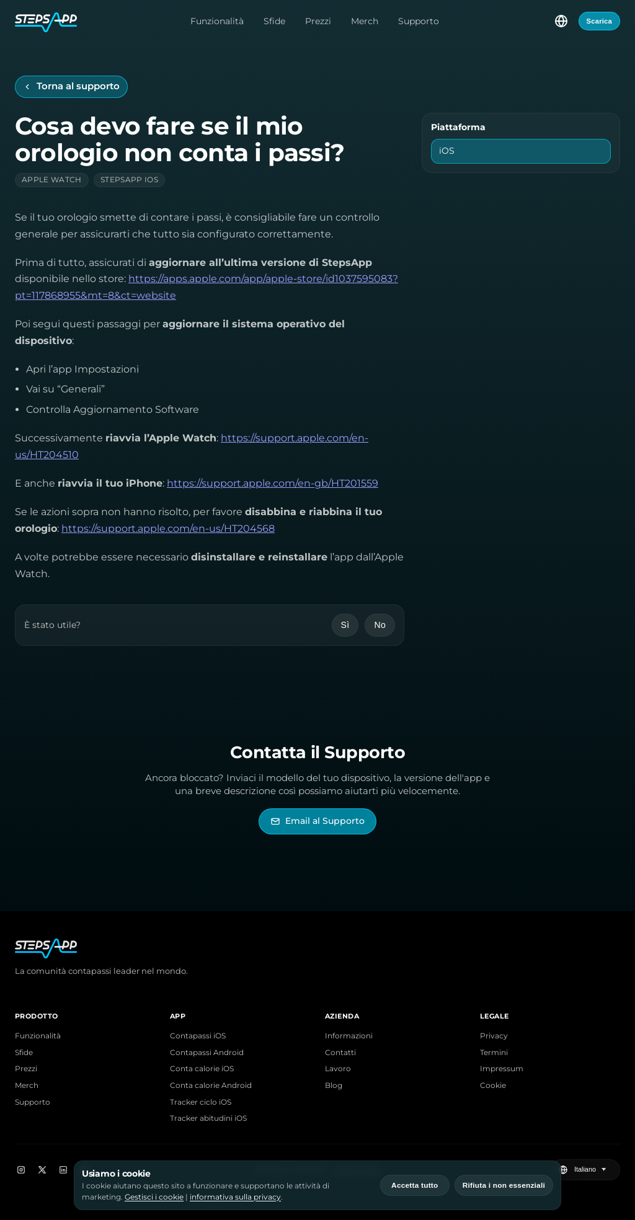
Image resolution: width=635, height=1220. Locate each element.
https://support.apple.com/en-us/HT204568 (168, 528)
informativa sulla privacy (235, 1196)
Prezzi (318, 21)
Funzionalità (217, 21)
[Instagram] (21, 1170)
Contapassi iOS (198, 1036)
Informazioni (349, 1036)
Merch (364, 21)
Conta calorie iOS (202, 1068)
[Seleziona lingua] (561, 21)
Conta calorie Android (211, 1085)
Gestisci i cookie (154, 1196)
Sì (345, 625)
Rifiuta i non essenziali (504, 1185)
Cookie (493, 1085)
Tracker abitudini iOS (208, 1118)
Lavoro (338, 1068)
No (380, 625)
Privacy (494, 1036)
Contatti (340, 1052)
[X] (42, 1170)
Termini (494, 1052)
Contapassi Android (207, 1052)
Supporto (418, 21)
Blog (333, 1085)
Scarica (599, 21)
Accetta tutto (414, 1185)
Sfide (274, 21)
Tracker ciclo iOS (200, 1102)
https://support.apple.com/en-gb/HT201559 (272, 483)
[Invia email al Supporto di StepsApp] (317, 821)
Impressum (501, 1068)
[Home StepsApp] (46, 21)
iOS (447, 150)
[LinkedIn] (63, 1170)
